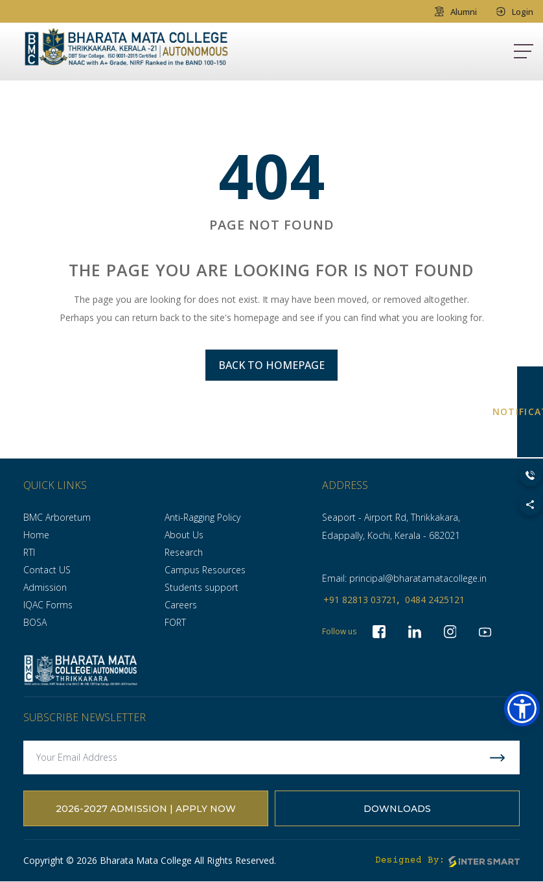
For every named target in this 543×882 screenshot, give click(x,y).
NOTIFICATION (530, 411)
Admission (45, 587)
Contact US (47, 570)
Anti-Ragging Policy (202, 517)
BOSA (35, 622)
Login (514, 11)
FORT (175, 622)
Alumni (456, 11)
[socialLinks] (485, 631)
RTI (29, 552)
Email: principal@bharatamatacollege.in (404, 578)
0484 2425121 (435, 599)
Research (184, 552)
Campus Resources (205, 570)
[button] (522, 708)
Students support (201, 587)
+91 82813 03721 (360, 599)
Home (36, 535)
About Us (184, 535)
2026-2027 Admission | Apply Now (146, 809)
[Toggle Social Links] (530, 504)
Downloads (397, 809)
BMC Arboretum (57, 517)
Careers (181, 605)
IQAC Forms (48, 605)
